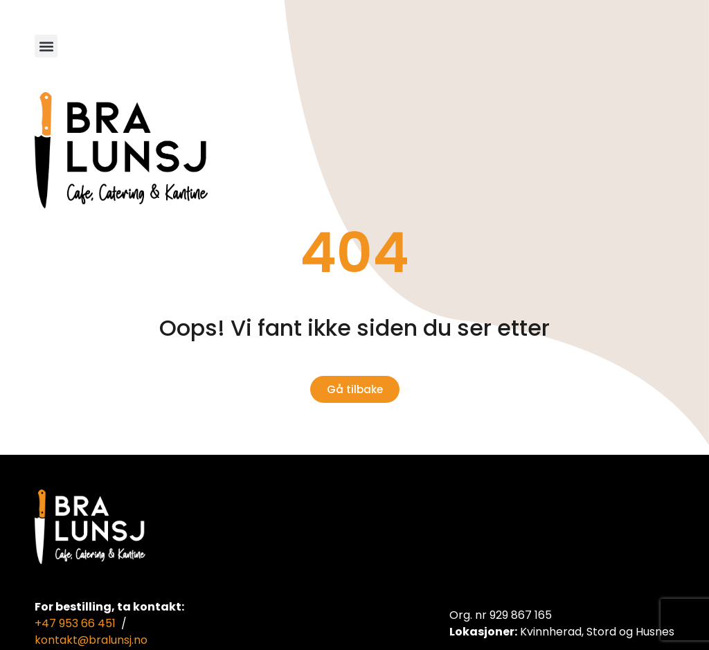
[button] (46, 46)
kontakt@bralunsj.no (91, 640)
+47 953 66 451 (75, 623)
